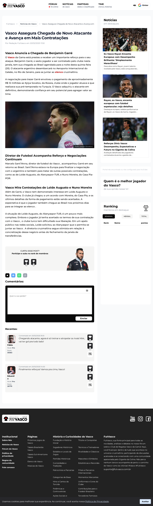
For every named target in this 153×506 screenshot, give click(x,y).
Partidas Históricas (61, 459)
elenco (59, 72)
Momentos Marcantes (88, 477)
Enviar (83, 318)
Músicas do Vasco (36, 466)
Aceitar (145, 501)
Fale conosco (8, 467)
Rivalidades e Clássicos (88, 451)
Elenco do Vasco (35, 461)
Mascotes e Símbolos (88, 459)
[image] (87, 290)
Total (144, 216)
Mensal (127, 216)
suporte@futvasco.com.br (117, 469)
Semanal (109, 216)
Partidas (85, 5)
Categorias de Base (62, 477)
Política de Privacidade (97, 501)
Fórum (53, 5)
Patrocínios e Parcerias (63, 470)
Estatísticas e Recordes (88, 463)
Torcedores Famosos (87, 496)
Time (105, 5)
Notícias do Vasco (10, 444)
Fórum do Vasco (10, 449)
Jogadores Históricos (62, 447)
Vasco (11, 57)
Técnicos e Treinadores (88, 447)
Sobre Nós (7, 440)
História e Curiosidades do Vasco (73, 436)
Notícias (68, 5)
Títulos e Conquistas (87, 440)
